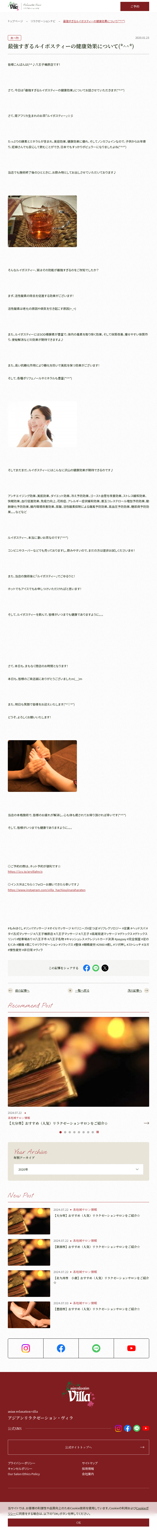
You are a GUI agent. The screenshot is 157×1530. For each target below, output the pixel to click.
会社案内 (88, 1474)
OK (78, 1522)
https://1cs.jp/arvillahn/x (25, 871)
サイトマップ (90, 1463)
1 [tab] (60, 1132)
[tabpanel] (78, 1071)
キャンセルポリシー (20, 1468)
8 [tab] (93, 1132)
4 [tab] (74, 1132)
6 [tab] (83, 1132)
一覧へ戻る (78, 990)
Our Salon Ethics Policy (24, 1474)
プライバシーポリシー (21, 1463)
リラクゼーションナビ (43, 21)
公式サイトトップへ (104, 1447)
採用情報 (88, 1468)
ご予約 (134, 6)
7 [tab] (88, 1132)
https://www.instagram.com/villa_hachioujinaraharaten (46, 890)
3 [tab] (70, 1132)
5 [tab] (79, 1132)
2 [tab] (65, 1132)
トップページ (15, 21)
